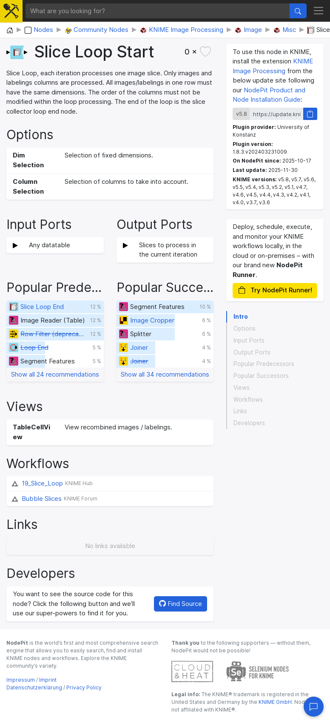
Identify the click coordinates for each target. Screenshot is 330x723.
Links (240, 411)
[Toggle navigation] (318, 11)
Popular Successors (261, 375)
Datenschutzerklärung (34, 687)
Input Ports (249, 340)
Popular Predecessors (263, 363)
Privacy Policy (84, 687)
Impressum (20, 680)
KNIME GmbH (274, 702)
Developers (249, 423)
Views (241, 387)
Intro (240, 316)
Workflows (248, 399)
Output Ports (251, 352)
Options (244, 328)
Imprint (48, 680)
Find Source (180, 604)
